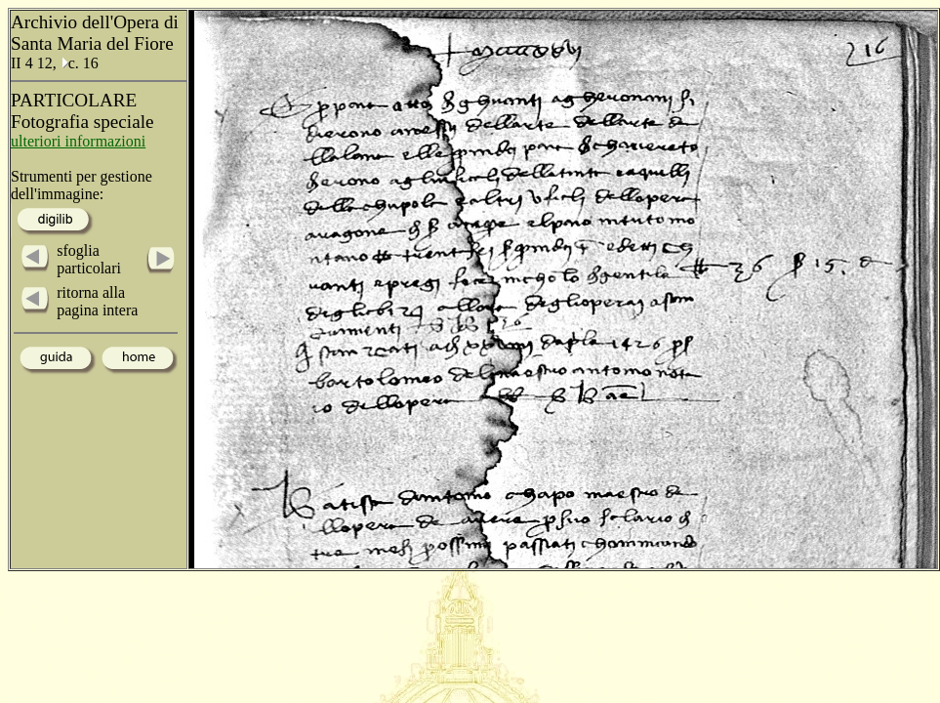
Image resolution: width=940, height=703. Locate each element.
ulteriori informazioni (78, 141)
